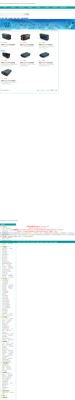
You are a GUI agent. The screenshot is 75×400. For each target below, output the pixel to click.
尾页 (56, 90)
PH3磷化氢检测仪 (5, 303)
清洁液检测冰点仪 (5, 326)
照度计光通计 (4, 257)
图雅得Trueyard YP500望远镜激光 (8, 44)
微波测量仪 (10, 275)
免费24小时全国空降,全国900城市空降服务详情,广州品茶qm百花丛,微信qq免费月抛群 (17, 3)
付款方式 (12, 16)
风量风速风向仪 (5, 254)
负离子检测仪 (11, 268)
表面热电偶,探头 (5, 392)
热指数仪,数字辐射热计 (6, 271)
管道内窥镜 (10, 353)
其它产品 (4, 245)
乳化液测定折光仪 (5, 327)
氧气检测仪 (11, 285)
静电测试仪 (4, 386)
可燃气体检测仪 (5, 280)
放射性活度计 (4, 277)
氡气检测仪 (4, 266)
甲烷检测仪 (10, 288)
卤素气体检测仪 (5, 310)
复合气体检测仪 (5, 295)
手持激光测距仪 (5, 364)
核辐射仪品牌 (63, 7)
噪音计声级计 (4, 256)
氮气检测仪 (4, 289)
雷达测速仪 (4, 350)
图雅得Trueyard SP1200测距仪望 (46, 44)
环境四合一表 (4, 260)
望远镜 (3, 367)
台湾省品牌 (21, 7)
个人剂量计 (4, 268)
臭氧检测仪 (10, 286)
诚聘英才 (46, 242)
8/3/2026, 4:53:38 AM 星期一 (6, 30)
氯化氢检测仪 (4, 309)
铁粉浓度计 (10, 358)
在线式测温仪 (4, 251)
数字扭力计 (4, 353)
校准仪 (3, 395)
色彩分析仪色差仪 (5, 349)
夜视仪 (3, 369)
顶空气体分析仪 (9, 315)
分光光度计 (4, 335)
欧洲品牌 (38, 7)
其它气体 (11, 313)
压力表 (3, 343)
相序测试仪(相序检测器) (7, 377)
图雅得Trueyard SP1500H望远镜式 (8, 80)
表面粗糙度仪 (4, 352)
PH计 (3, 318)
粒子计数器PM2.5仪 (6, 269)
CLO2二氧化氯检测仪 (6, 307)
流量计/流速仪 (10, 355)
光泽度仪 (4, 355)
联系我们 (13, 7)
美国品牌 (30, 7)
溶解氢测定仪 (4, 336)
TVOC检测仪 (4, 312)
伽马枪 (3, 265)
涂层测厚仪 (11, 346)
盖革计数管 (11, 277)
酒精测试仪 (4, 332)
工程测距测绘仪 (5, 363)
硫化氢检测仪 (4, 285)
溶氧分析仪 (8, 330)
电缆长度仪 (4, 375)
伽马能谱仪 (10, 266)
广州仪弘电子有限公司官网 (12, 220)
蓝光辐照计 (4, 275)
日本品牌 (46, 7)
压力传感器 (11, 352)
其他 (11, 274)
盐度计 (7, 318)
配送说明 (33, 242)
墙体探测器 (10, 375)
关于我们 (19, 242)
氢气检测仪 (4, 286)
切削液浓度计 (4, 324)
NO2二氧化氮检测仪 (6, 306)
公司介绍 (7, 16)
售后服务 (37, 242)
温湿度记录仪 (4, 250)
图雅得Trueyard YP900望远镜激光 (27, 44)
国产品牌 (55, 7)
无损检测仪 (4, 341)
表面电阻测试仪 (5, 387)
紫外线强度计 (4, 259)
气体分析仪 (4, 278)
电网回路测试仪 (5, 383)
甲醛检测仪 (4, 288)
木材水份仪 (4, 320)
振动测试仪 (9, 374)
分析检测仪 (4, 317)
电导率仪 (10, 320)
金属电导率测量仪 (5, 359)
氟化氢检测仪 (4, 313)
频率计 (11, 383)
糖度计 (11, 318)
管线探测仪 (4, 358)
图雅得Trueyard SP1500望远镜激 (8, 62)
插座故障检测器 (5, 380)
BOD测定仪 (10, 335)
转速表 (12, 343)
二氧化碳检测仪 (5, 283)
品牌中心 (21, 16)
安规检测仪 (4, 372)
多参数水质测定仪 (5, 329)
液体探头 (12, 392)
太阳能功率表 (4, 272)
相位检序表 (10, 243)
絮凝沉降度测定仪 (5, 333)
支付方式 (28, 242)
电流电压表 (4, 243)
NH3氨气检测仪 (5, 298)
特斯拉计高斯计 (5, 274)
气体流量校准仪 (5, 356)
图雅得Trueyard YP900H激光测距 (46, 62)
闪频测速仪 (4, 347)
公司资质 (26, 16)
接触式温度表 (4, 248)
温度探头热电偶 (5, 390)
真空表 (7, 343)
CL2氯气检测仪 (5, 297)
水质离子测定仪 (5, 323)
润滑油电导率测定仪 (6, 338)
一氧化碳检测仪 (5, 282)
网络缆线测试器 (5, 384)
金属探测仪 (10, 350)
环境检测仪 (4, 246)
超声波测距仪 (9, 369)
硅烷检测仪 (4, 294)
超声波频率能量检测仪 (6, 361)
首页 (5, 7)
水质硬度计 (8, 321)
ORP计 (12, 329)
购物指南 (56, 242)
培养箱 (12, 333)
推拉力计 (4, 374)
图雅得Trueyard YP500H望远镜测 (27, 62)
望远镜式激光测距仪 (6, 366)
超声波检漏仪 (9, 344)
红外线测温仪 (4, 253)
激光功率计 (4, 389)
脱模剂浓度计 (11, 339)
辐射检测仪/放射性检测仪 (7, 263)
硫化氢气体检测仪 (5, 301)
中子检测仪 (8, 265)
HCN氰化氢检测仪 (5, 300)
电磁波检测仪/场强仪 (6, 262)
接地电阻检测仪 (5, 381)
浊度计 (3, 321)
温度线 (3, 393)
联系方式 (42, 242)
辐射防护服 (4, 397)
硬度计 (3, 344)
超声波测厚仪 (4, 346)
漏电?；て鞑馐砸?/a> (6, 378)
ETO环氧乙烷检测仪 (6, 304)
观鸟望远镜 (4, 370)
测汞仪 (3, 315)
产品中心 (16, 16)
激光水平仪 (8, 367)
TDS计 (3, 330)
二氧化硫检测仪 (5, 292)
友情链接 (51, 242)
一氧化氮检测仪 (5, 291)
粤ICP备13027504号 (45, 226)
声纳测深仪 (4, 339)
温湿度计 (11, 248)
